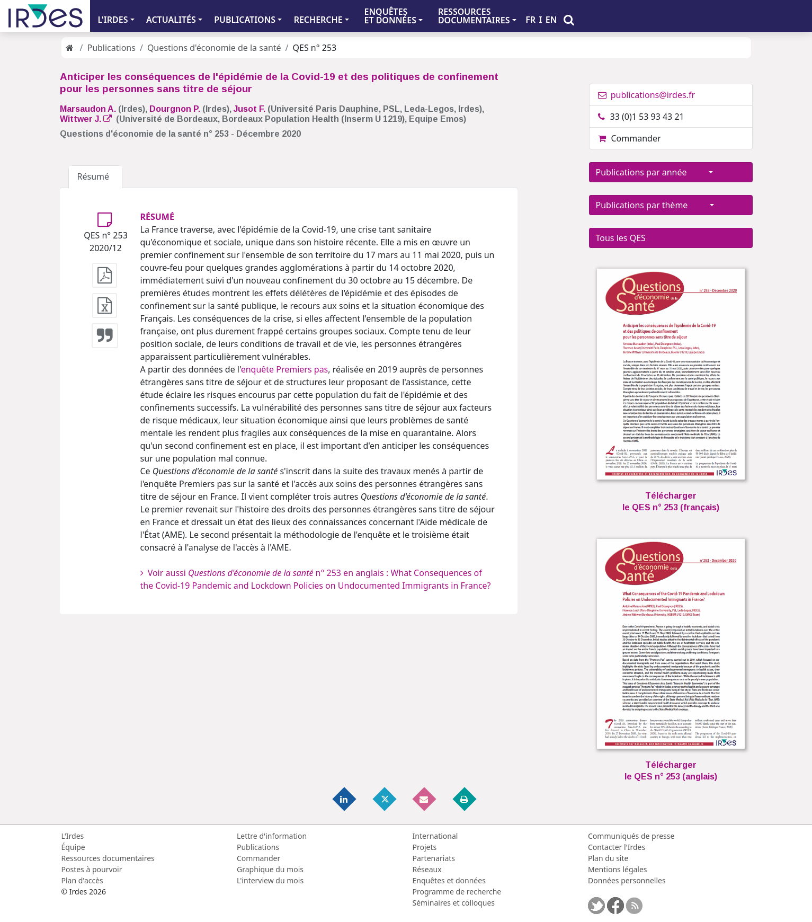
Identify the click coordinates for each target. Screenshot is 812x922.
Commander (629, 138)
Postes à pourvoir (91, 869)
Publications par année (651, 172)
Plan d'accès (82, 880)
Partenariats (434, 858)
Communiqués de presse (631, 836)
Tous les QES (621, 238)
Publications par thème (652, 205)
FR (530, 19)
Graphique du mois (270, 869)
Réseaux (427, 869)
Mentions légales (617, 869)
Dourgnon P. (174, 108)
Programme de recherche (457, 891)
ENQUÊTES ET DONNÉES (390, 16)
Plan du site (608, 858)
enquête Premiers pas (284, 369)
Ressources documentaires (108, 858)
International (435, 836)
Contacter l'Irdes (616, 847)
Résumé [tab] (95, 176)
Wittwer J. (86, 118)
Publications (111, 48)
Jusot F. (249, 108)
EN (551, 19)
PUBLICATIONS (244, 19)
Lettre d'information (272, 836)
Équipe (73, 847)
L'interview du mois (270, 880)
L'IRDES (112, 19)
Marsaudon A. (88, 108)
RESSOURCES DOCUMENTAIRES (474, 16)
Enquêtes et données (449, 880)
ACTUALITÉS (171, 19)
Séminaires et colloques (454, 903)
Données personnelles (627, 880)
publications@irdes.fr (646, 95)
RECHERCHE (318, 19)
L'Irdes (72, 836)
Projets (425, 847)
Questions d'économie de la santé (214, 48)
